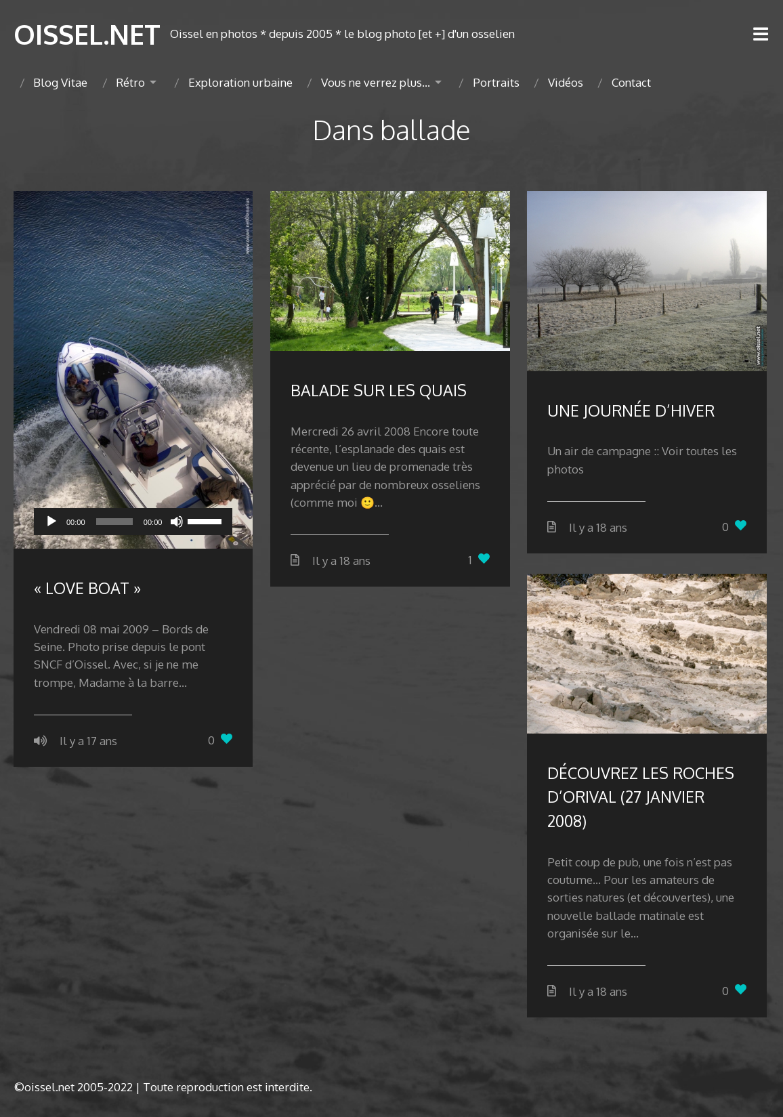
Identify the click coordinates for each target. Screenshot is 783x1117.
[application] (133, 521)
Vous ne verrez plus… (375, 82)
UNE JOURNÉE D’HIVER (631, 410)
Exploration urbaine (240, 82)
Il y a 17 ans (88, 741)
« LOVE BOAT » (87, 587)
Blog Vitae (60, 82)
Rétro (130, 82)
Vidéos (565, 82)
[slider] (114, 521)
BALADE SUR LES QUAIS (379, 390)
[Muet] (177, 521)
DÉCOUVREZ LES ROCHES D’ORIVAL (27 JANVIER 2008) (640, 796)
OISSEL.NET (87, 34)
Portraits (496, 82)
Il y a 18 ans (341, 560)
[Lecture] (51, 521)
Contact (631, 82)
